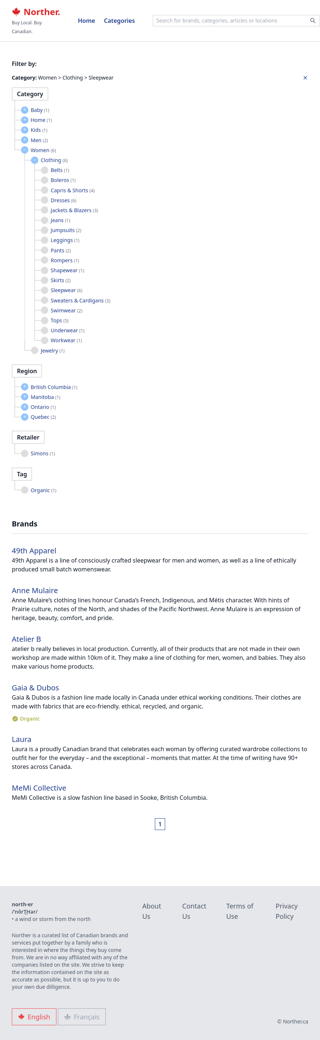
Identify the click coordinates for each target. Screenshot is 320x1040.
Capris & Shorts (73, 190)
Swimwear (67, 310)
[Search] (313, 20)
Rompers (65, 260)
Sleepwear (67, 290)
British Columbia (54, 387)
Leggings (65, 240)
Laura (21, 739)
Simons (43, 453)
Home (86, 21)
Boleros (63, 179)
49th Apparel (34, 551)
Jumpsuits (66, 230)
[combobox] (236, 20)
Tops (60, 320)
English (34, 1016)
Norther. (36, 12)
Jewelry (53, 350)
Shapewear (67, 270)
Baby (40, 109)
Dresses (63, 200)
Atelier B (26, 639)
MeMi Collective (39, 788)
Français (82, 1016)
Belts (60, 170)
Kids (39, 129)
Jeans (60, 220)
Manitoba (45, 396)
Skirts (61, 280)
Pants (61, 250)
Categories (119, 21)
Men (39, 140)
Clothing (54, 160)
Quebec (43, 416)
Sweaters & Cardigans (80, 300)
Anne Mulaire (35, 590)
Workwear (66, 340)
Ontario (43, 406)
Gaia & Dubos (35, 688)
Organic (43, 490)
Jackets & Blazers (74, 210)
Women (43, 150)
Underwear (67, 330)
